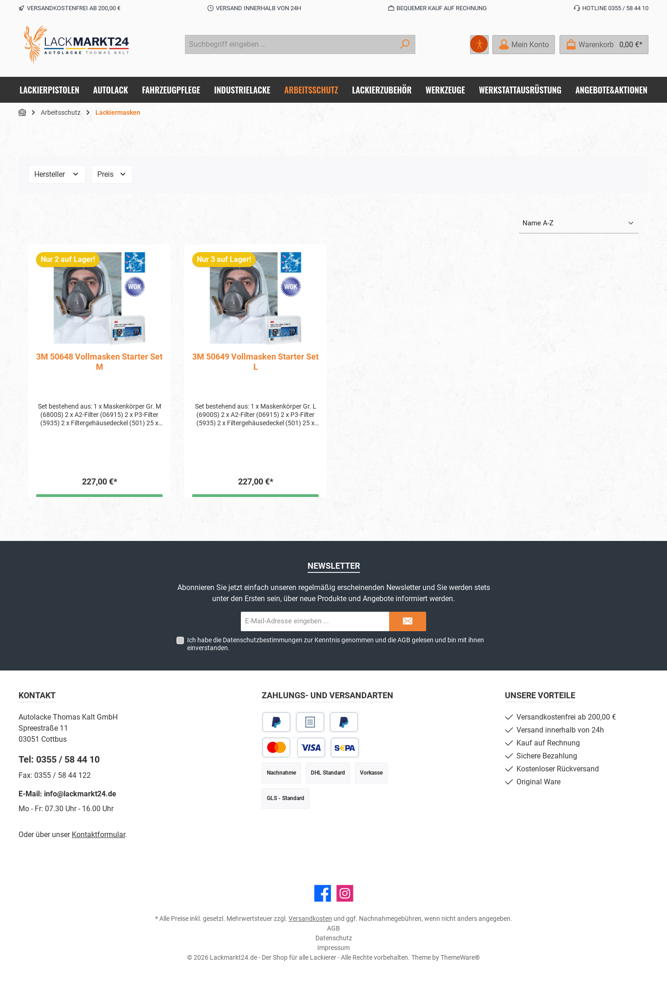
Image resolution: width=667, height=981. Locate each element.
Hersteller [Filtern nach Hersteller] (57, 174)
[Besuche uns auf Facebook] (322, 893)
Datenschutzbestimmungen (262, 640)
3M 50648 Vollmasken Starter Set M (99, 362)
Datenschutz (333, 938)
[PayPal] (276, 722)
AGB (403, 640)
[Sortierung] (578, 224)
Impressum (333, 947)
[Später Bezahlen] (344, 722)
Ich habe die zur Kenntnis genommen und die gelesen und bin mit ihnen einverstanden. (335, 644)
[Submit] (407, 622)
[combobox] (289, 44)
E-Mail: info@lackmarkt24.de (67, 793)
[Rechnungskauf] (310, 722)
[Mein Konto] (523, 44)
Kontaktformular (98, 834)
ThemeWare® (460, 957)
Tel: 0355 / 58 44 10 (59, 759)
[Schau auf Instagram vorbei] (344, 893)
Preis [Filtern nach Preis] (112, 174)
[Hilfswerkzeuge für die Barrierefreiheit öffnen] (479, 44)
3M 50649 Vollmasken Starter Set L (255, 362)
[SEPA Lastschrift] (344, 747)
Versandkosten (310, 918)
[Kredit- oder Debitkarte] (294, 747)
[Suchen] (405, 44)
